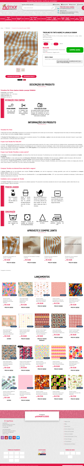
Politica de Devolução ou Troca (71, 436)
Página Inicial (67, 421)
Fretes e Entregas (68, 439)
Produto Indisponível (73, 245)
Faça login (31, 4)
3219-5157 (63, 10)
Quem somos (65, 4)
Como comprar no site (69, 429)
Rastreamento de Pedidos (70, 444)
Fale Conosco (73, 4)
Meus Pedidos (57, 4)
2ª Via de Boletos (68, 441)
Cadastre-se (80, 4)
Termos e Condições (69, 434)
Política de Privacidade (69, 431)
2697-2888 (5, 427)
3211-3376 (5, 433)
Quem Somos (67, 426)
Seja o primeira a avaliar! (47, 39)
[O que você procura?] (52, 8)
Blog (65, 424)
